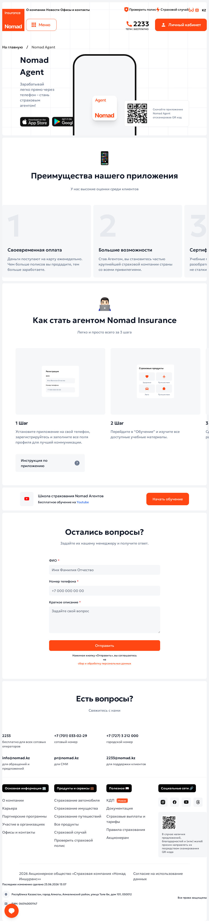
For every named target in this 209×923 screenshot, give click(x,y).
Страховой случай (172, 9)
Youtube (83, 502)
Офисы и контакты (75, 10)
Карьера (9, 808)
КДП (117, 800)
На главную (12, 47)
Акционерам (117, 837)
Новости (53, 10)
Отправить (104, 645)
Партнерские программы (24, 816)
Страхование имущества (76, 808)
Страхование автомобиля (77, 800)
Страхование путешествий (77, 816)
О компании (35, 10)
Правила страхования (125, 829)
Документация (119, 808)
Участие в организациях (23, 824)
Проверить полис (140, 9)
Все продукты (66, 824)
